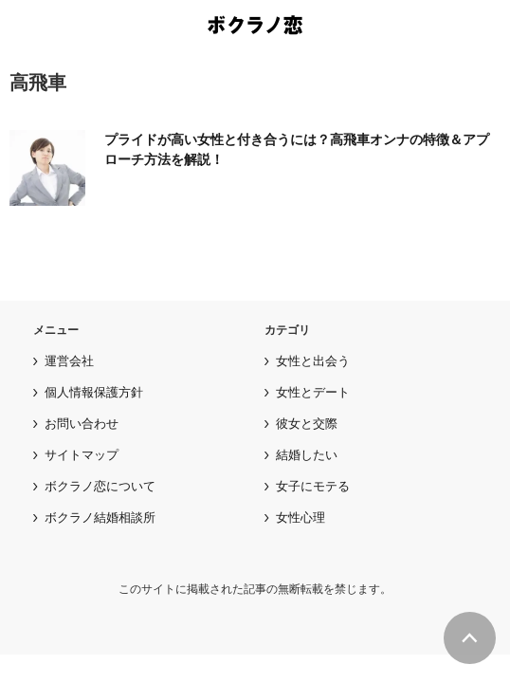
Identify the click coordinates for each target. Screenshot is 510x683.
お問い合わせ (81, 423)
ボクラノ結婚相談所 (100, 517)
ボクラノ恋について (100, 486)
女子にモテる (313, 486)
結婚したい (306, 455)
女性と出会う (313, 361)
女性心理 (300, 517)
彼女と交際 (306, 423)
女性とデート (313, 392)
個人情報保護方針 (94, 392)
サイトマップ (81, 455)
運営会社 (69, 361)
